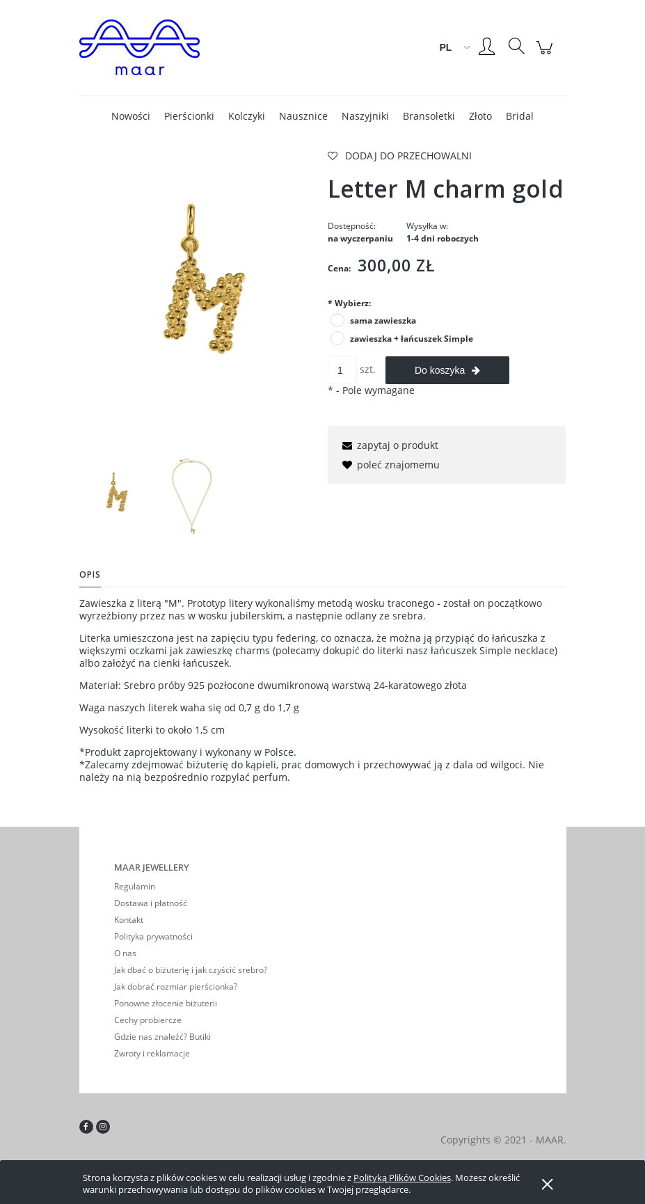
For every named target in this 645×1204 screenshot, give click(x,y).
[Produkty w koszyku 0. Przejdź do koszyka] (547, 54)
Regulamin (134, 886)
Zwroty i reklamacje (152, 1053)
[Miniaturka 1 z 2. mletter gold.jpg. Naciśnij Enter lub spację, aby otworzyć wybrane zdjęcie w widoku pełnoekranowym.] (115, 497)
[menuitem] (131, 116)
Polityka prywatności (153, 936)
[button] (387, 445)
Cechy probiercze (148, 1020)
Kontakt (128, 920)
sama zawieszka (383, 320)
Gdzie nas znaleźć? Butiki (162, 1037)
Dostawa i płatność (150, 903)
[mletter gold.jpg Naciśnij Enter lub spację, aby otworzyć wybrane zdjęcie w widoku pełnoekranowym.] (198, 298)
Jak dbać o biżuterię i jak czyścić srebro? (190, 970)
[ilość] (342, 370)
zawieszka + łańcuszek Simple (411, 338)
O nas (125, 953)
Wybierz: (349, 303)
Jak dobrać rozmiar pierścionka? (175, 986)
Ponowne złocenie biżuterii (165, 1003)
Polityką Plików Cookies (402, 1177)
